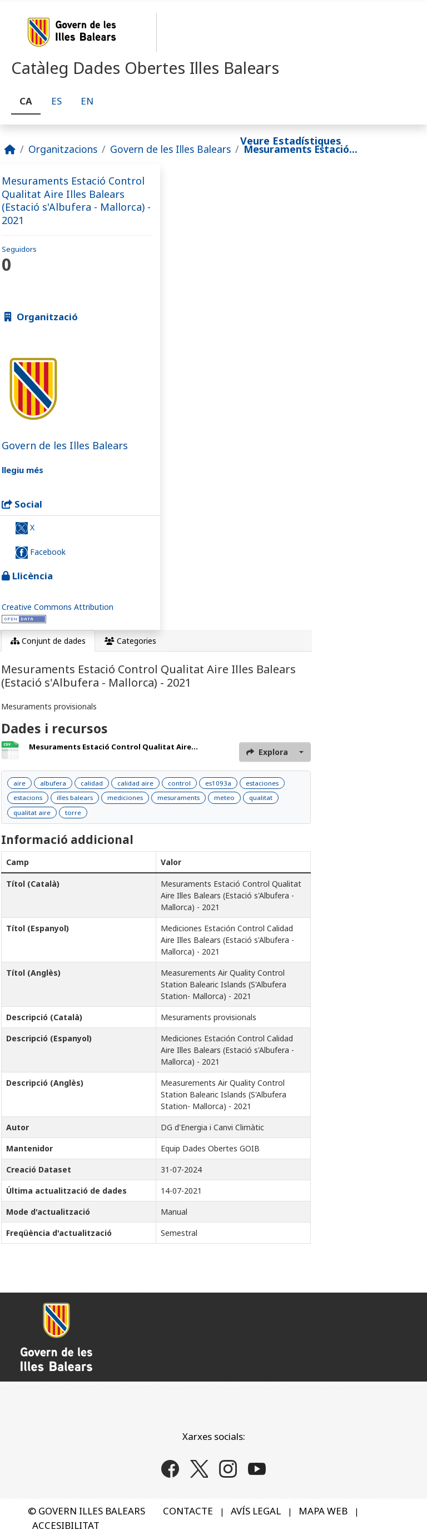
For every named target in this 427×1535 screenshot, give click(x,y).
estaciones (262, 783)
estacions (27, 797)
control (179, 783)
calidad (92, 783)
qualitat (260, 797)
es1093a (218, 783)
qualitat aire (32, 812)
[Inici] (10, 149)
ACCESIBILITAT (66, 1525)
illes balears (75, 797)
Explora (267, 752)
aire (19, 783)
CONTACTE (188, 1510)
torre (73, 812)
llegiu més (22, 469)
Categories (130, 640)
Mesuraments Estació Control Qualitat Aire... (113, 747)
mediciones (125, 797)
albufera (53, 783)
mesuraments (178, 797)
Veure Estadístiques (290, 140)
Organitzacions (62, 149)
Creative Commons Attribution (57, 607)
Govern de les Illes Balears (170, 149)
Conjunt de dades (48, 640)
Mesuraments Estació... (301, 149)
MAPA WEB (323, 1510)
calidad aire (135, 783)
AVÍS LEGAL (256, 1510)
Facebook (41, 553)
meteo (224, 797)
